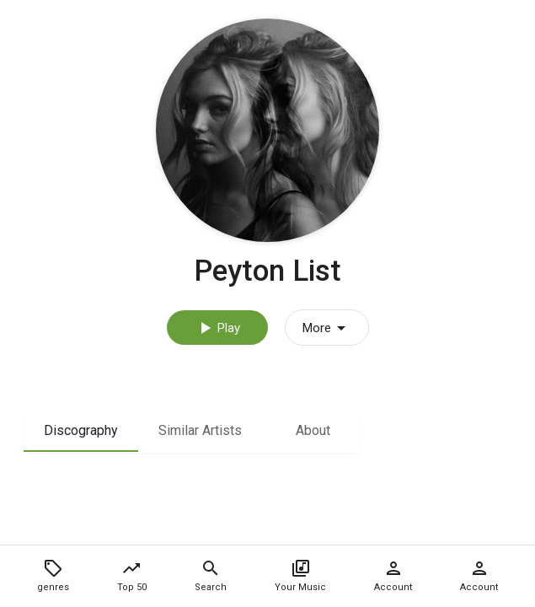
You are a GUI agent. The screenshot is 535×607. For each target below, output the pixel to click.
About (313, 430)
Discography (81, 430)
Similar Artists (200, 430)
